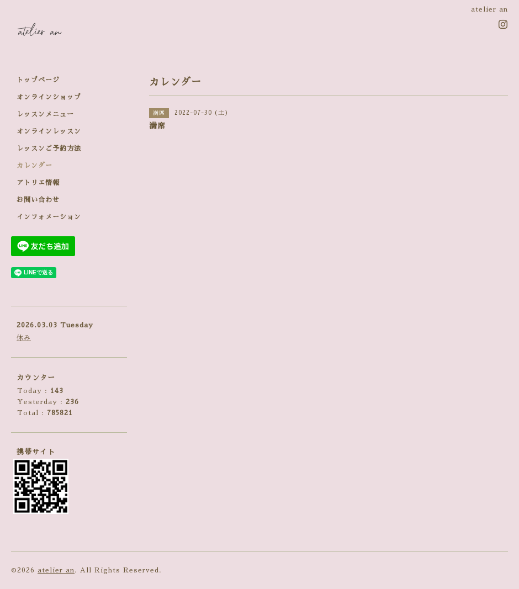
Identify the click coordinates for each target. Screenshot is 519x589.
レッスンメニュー (45, 114)
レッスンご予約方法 (49, 148)
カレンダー (34, 165)
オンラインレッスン (49, 131)
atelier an (56, 570)
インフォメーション (49, 217)
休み (24, 338)
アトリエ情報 (38, 182)
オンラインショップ (49, 97)
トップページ (38, 80)
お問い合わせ (38, 200)
